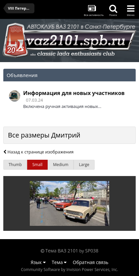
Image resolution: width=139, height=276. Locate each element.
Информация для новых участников (74, 93)
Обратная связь (91, 262)
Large (84, 164)
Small (37, 164)
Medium (60, 164)
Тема (59, 262)
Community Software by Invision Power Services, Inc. (69, 269)
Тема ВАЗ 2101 (61, 250)
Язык (38, 262)
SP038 (91, 250)
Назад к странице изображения (38, 152)
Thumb (15, 164)
